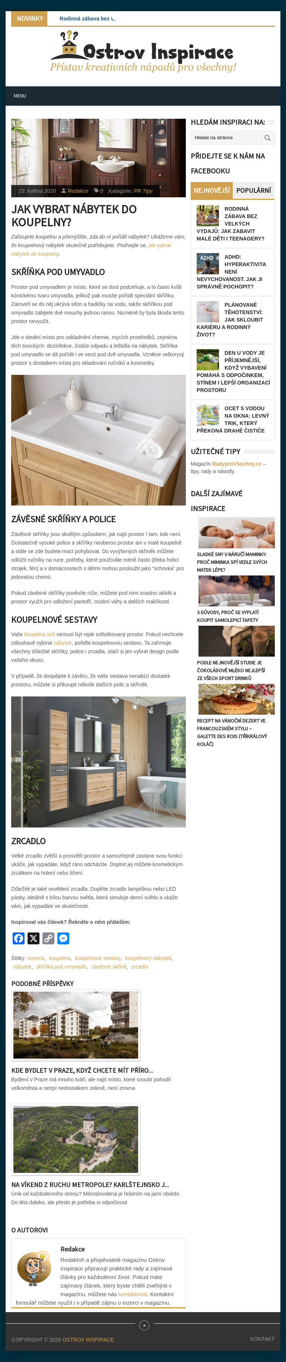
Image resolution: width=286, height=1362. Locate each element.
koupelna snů (39, 634)
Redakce (78, 191)
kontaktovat (132, 1294)
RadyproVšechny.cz (236, 464)
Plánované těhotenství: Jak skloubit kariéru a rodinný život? (230, 320)
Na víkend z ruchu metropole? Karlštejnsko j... (90, 1184)
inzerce (36, 958)
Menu (20, 95)
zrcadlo (139, 967)
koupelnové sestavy (98, 958)
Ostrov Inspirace (88, 1340)
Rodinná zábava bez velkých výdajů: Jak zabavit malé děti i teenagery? (230, 224)
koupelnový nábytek (148, 958)
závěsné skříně (109, 967)
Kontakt (262, 1339)
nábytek (63, 643)
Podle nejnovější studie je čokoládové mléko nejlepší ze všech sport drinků (231, 670)
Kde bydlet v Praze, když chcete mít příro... (82, 1070)
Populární (253, 190)
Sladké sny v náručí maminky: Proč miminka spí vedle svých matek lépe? (232, 562)
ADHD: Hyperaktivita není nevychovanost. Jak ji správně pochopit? (231, 272)
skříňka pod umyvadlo (61, 967)
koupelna (59, 958)
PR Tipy (143, 191)
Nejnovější (212, 190)
